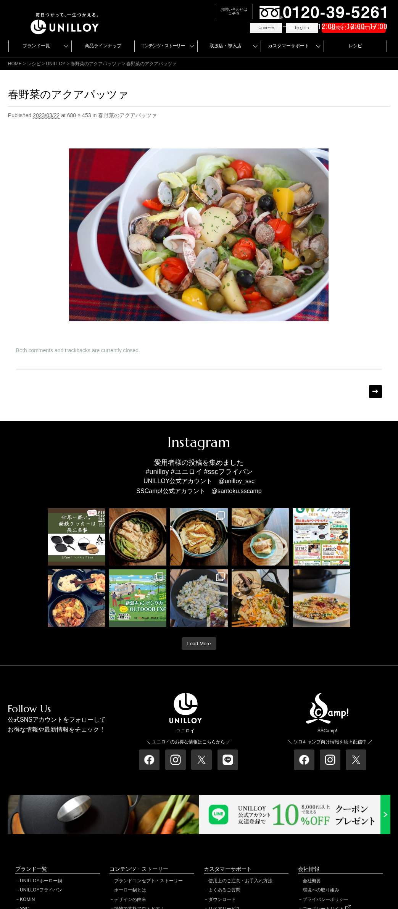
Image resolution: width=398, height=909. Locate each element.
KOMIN (27, 899)
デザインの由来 (130, 899)
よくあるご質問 (224, 890)
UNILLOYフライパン (41, 890)
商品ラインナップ (103, 45)
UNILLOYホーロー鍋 (41, 880)
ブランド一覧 (36, 45)
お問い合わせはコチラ (234, 11)
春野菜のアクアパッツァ (96, 63)
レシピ (355, 45)
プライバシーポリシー (325, 899)
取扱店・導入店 (225, 45)
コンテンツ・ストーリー (162, 45)
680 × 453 (79, 115)
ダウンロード (222, 899)
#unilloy (157, 471)
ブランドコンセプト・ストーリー (148, 880)
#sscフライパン (228, 471)
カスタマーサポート (288, 45)
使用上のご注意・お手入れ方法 (240, 880)
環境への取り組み (321, 890)
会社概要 (312, 880)
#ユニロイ (186, 471)
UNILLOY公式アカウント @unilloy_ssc (199, 481)
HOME (15, 63)
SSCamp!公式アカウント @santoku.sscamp (198, 491)
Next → (375, 391)
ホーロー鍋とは (130, 890)
